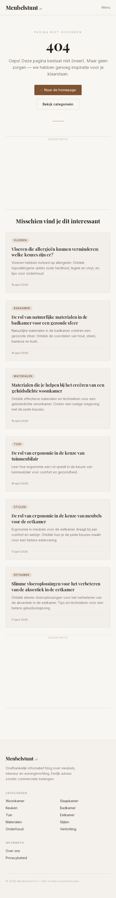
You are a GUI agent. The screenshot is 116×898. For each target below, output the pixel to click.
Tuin (9, 815)
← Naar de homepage (58, 90)
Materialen (14, 822)
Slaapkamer (69, 801)
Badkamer (68, 808)
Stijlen (64, 822)
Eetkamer (67, 815)
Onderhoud (15, 829)
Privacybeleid (16, 858)
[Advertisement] (58, 176)
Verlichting (68, 829)
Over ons (13, 851)
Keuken (11, 808)
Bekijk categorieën (58, 104)
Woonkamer (15, 801)
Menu (106, 7)
